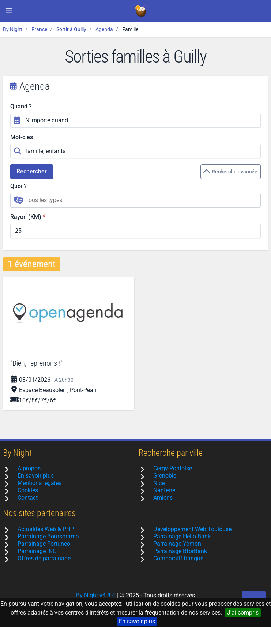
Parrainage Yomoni (178, 543)
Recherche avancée (230, 171)
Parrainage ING (37, 551)
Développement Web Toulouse (192, 529)
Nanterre (164, 490)
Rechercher (31, 171)
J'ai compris (243, 612)
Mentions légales (39, 482)
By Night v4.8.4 (95, 595)
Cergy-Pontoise (172, 468)
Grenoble (164, 475)
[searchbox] (140, 200)
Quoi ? (18, 186)
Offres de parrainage (44, 558)
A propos (29, 468)
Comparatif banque (178, 558)
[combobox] (135, 200)
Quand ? (21, 106)
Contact (28, 497)
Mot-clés (21, 137)
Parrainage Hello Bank (182, 536)
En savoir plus (137, 621)
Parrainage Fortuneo (44, 543)
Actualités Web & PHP (46, 529)
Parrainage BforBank (180, 551)
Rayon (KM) (25, 216)
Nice (159, 482)
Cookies (28, 490)
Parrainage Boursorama (48, 536)
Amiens (163, 497)
